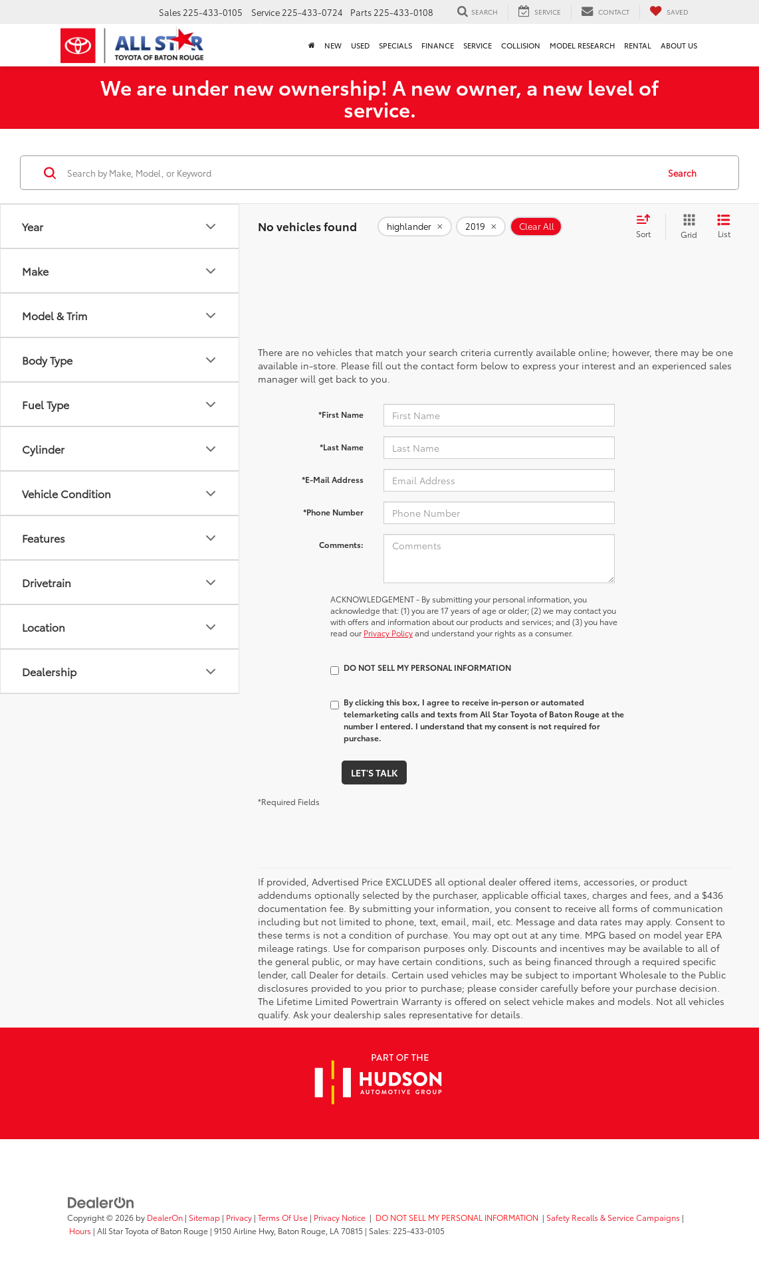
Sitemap (204, 1217)
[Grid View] (686, 226)
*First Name (341, 414)
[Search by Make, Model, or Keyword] (360, 173)
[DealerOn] (101, 1201)
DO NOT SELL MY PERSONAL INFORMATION (457, 1217)
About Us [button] (679, 45)
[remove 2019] (481, 226)
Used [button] (360, 45)
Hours (80, 1230)
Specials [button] (395, 45)
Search (682, 173)
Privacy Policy (388, 632)
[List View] (723, 226)
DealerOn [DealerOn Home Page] (165, 1217)
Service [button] (477, 45)
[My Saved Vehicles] (669, 12)
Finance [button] (437, 45)
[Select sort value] (647, 226)
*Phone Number (333, 511)
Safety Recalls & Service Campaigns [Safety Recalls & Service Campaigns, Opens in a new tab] (613, 1217)
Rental (637, 45)
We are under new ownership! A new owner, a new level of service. (379, 97)
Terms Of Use (283, 1217)
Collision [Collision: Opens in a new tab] (520, 45)
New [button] (333, 45)
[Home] (312, 45)
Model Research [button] (582, 45)
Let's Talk (374, 772)
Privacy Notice (340, 1217)
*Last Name (342, 446)
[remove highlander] (415, 226)
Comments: (341, 544)
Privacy (239, 1217)
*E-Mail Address (333, 479)
